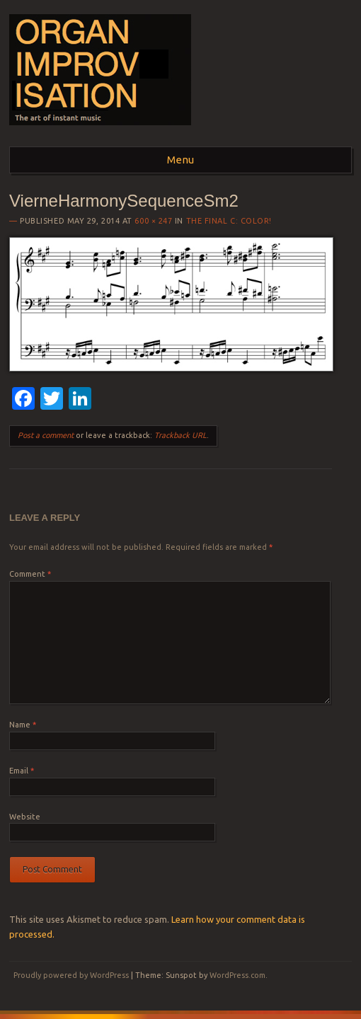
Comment (30, 574)
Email (21, 770)
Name (22, 724)
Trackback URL (180, 435)
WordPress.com (237, 975)
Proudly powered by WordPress (71, 975)
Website (24, 816)
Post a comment (46, 435)
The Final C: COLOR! (229, 221)
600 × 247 (153, 221)
